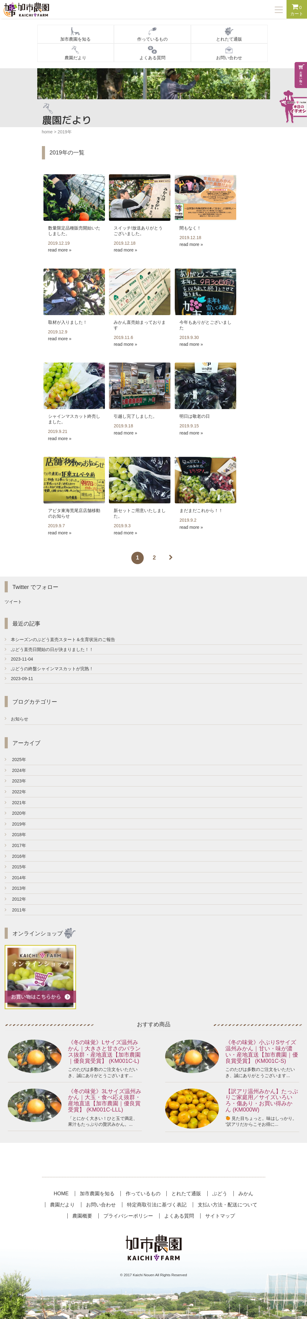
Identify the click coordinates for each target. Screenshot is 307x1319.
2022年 (15, 791)
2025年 (15, 759)
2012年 (15, 899)
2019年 (15, 824)
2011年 (15, 909)
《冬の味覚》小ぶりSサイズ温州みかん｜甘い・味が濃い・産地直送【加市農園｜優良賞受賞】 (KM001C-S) (261, 1051)
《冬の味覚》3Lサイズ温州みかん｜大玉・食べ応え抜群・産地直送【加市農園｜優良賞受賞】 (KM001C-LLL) (104, 1100)
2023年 (15, 780)
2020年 (15, 813)
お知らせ (19, 718)
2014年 (15, 877)
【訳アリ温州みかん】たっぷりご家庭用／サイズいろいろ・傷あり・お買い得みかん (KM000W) (261, 1100)
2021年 (15, 802)
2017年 (15, 845)
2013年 (15, 888)
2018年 (15, 834)
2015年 (15, 866)
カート (296, 9)
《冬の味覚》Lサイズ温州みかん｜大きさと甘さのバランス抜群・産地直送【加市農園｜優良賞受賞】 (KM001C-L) (104, 1051)
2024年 (15, 770)
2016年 (15, 856)
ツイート (13, 601)
